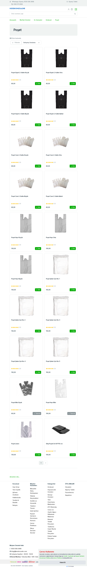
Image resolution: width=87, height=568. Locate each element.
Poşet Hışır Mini (51, 402)
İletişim (15, 505)
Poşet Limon (15, 443)
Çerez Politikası (57, 558)
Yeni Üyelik (16, 490)
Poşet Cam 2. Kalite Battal (54, 196)
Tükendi (37, 413)
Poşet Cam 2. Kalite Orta (54, 155)
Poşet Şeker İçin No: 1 (53, 279)
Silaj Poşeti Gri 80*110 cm (54, 443)
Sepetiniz (68, 495)
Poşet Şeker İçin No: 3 (53, 320)
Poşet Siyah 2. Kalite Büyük (20, 114)
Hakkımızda (17, 497)
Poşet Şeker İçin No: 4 (18, 361)
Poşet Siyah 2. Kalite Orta (54, 72)
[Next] (46, 463)
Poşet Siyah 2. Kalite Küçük (20, 72)
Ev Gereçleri (38, 20)
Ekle (38, 83)
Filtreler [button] (16, 42)
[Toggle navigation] (75, 9)
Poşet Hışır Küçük (17, 237)
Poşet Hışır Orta (51, 237)
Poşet (57, 20)
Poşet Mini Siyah (16, 402)
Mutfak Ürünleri (25, 20)
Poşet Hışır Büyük (17, 279)
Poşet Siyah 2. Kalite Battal (54, 114)
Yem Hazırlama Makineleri (51, 502)
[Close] (62, 562)
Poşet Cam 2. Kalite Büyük (19, 196)
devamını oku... (15, 477)
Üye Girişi (16, 487)
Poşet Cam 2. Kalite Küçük (19, 155)
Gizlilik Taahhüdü (68, 556)
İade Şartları (34, 511)
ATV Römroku (52, 507)
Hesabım (68, 487)
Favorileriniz (69, 492)
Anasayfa (13, 20)
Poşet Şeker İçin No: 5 (53, 361)
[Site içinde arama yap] (75, 14)
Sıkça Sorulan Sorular (32, 530)
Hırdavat (49, 20)
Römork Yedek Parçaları (51, 522)
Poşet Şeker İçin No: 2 (18, 320)
